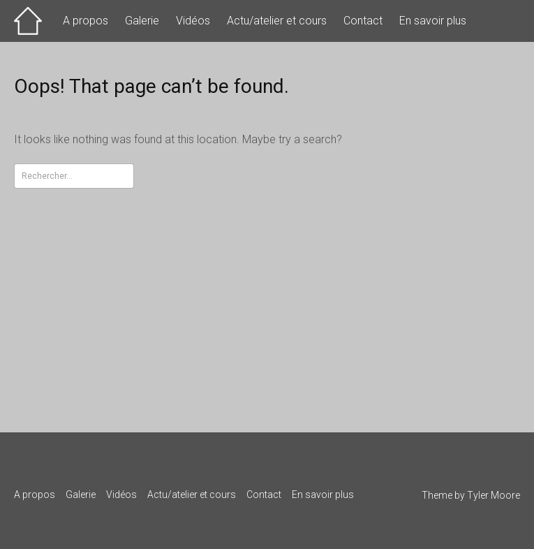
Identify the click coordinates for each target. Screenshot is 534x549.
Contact (363, 20)
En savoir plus (432, 20)
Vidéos (193, 20)
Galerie (142, 20)
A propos (85, 20)
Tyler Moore (493, 495)
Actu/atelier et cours (277, 20)
